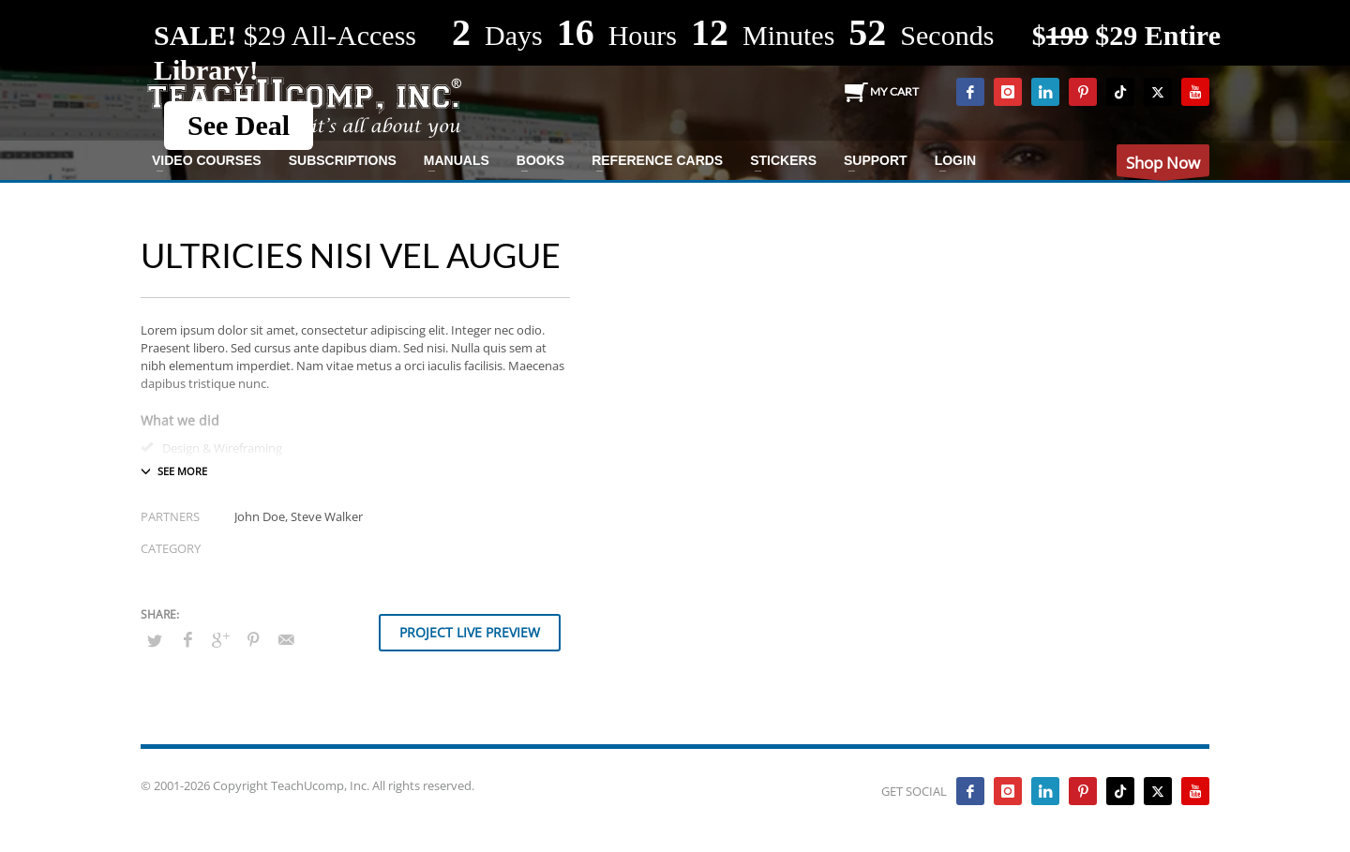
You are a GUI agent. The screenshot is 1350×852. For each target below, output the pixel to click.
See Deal (239, 125)
